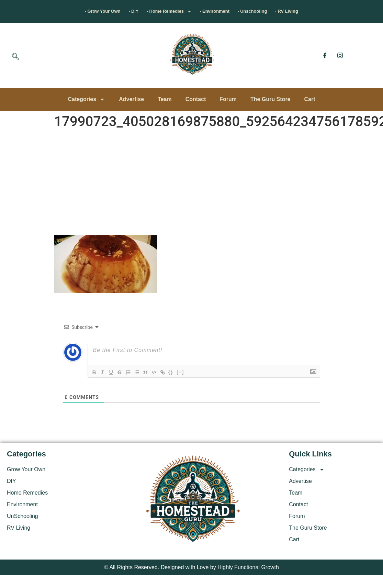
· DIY (115, 11)
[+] (190, 371)
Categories (86, 99)
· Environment (221, 11)
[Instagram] (340, 55)
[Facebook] (325, 55)
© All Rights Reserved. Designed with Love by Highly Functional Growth (191, 567)
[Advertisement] (192, 183)
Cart (309, 99)
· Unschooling (272, 11)
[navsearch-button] (15, 57)
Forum (228, 99)
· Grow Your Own (73, 11)
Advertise (131, 99)
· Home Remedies (162, 11)
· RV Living (318, 11)
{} (180, 371)
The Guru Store (270, 99)
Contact (195, 99)
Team (165, 99)
